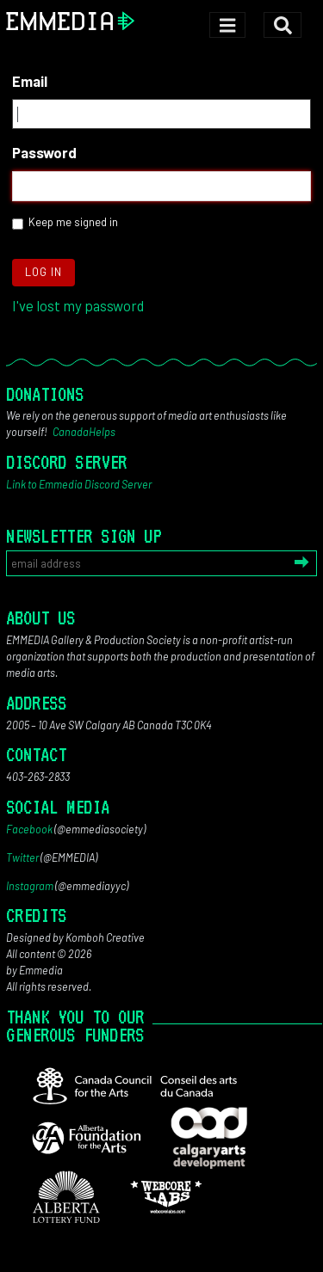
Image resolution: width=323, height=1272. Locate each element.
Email (29, 80)
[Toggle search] (282, 25)
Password (44, 152)
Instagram (29, 886)
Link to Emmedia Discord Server (79, 484)
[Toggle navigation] (227, 25)
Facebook (29, 829)
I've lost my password (78, 305)
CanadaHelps (84, 432)
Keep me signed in (73, 222)
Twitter (22, 857)
